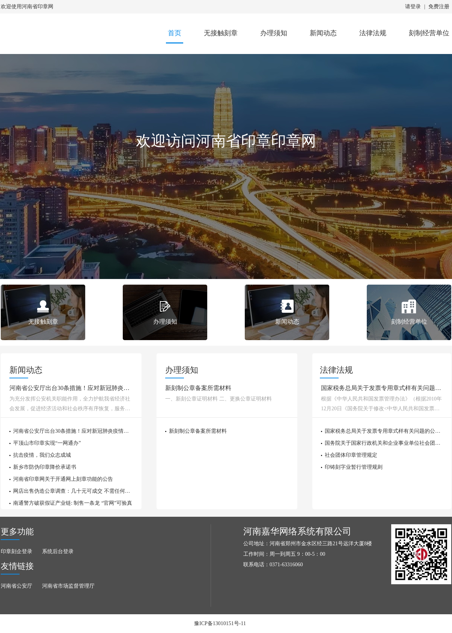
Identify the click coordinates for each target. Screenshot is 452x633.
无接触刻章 (221, 33)
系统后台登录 (58, 551)
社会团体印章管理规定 (351, 455)
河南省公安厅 (16, 586)
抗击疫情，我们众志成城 (42, 455)
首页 (174, 33)
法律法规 (372, 33)
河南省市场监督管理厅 (68, 586)
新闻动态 (323, 33)
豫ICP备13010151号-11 (220, 623)
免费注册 (438, 6)
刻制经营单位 (429, 33)
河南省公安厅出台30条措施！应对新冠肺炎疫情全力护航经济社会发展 (94, 431)
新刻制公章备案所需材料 (198, 431)
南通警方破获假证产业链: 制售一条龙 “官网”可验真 (72, 503)
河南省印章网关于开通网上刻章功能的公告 (63, 479)
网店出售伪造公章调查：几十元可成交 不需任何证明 (74, 491)
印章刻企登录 (16, 551)
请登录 (413, 6)
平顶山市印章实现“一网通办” (47, 443)
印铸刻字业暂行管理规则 (354, 467)
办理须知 (273, 33)
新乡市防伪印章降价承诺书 (44, 467)
